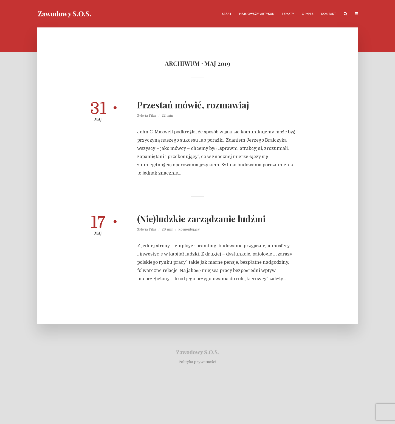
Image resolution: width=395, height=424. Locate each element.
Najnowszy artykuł (256, 14)
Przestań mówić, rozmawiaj (193, 104)
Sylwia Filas (147, 115)
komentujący (189, 229)
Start (227, 14)
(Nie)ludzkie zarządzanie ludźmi (201, 218)
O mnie (308, 14)
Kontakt (328, 14)
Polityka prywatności (197, 362)
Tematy (288, 14)
